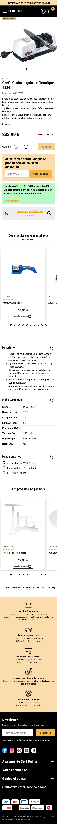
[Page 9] (42, 325)
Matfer (5, 78)
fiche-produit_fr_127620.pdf (19, 468)
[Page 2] (30, 69)
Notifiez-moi (40, 173)
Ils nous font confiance (29, 699)
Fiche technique (28, 399)
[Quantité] (21, 147)
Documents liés (28, 456)
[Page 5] (27, 325)
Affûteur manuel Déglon (12, 303)
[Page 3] (19, 325)
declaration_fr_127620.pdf (18, 463)
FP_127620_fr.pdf (14, 473)
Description (28, 347)
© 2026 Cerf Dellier (10, 817)
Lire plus (6, 124)
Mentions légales (26, 817)
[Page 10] (46, 325)
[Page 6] (30, 325)
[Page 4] (23, 325)
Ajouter (46, 146)
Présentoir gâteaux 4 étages (14, 553)
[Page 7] (34, 325)
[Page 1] (26, 69)
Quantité (6, 146)
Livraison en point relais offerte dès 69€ (28, 3)
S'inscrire (45, 732)
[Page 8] (38, 325)
